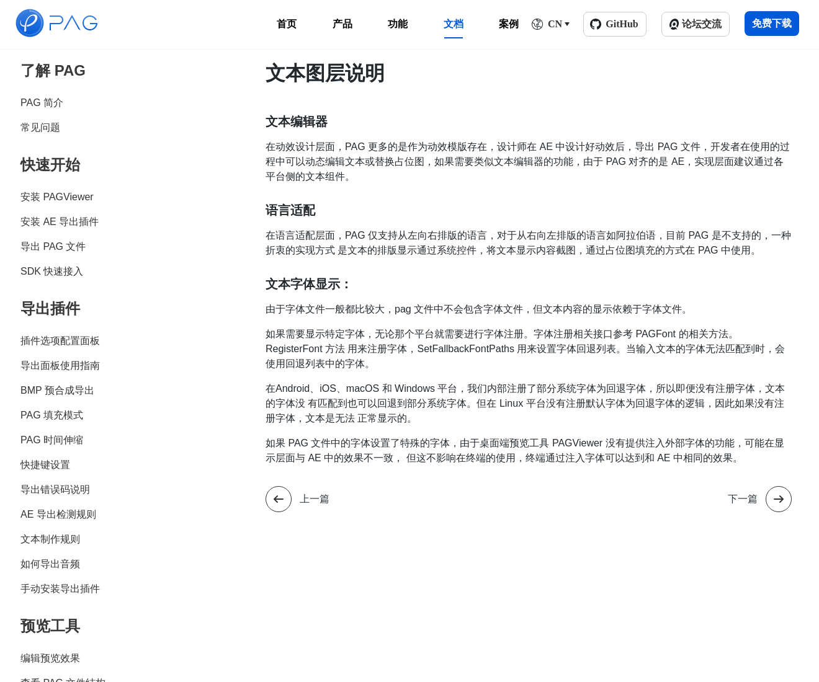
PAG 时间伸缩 (51, 440)
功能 (398, 24)
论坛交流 (702, 24)
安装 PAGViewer (57, 197)
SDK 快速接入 (51, 271)
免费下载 (772, 23)
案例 (509, 24)
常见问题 (40, 127)
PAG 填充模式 (51, 415)
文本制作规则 (50, 539)
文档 (453, 24)
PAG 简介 (41, 102)
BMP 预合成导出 (57, 390)
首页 (287, 24)
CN (555, 24)
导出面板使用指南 (60, 365)
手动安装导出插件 (60, 588)
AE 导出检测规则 (58, 514)
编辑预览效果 (50, 658)
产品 (342, 24)
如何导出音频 (50, 564)
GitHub (622, 24)
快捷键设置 (45, 464)
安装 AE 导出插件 (59, 221)
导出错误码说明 (55, 489)
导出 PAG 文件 (53, 246)
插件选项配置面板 (60, 340)
